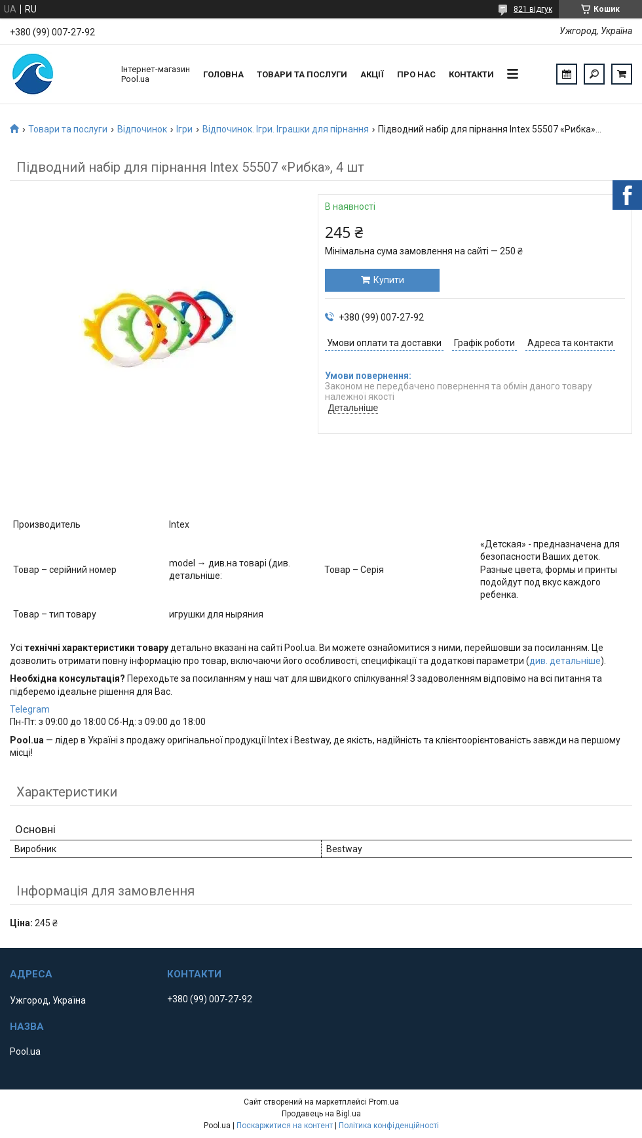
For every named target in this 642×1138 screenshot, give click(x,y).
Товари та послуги (302, 74)
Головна (223, 74)
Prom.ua (384, 1102)
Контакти (471, 74)
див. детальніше (565, 661)
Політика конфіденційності (389, 1125)
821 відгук (533, 9)
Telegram (30, 709)
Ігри (184, 129)
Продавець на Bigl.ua (321, 1113)
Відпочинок (142, 129)
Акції (372, 74)
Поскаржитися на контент (284, 1125)
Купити (388, 280)
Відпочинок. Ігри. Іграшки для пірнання (285, 129)
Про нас (416, 74)
